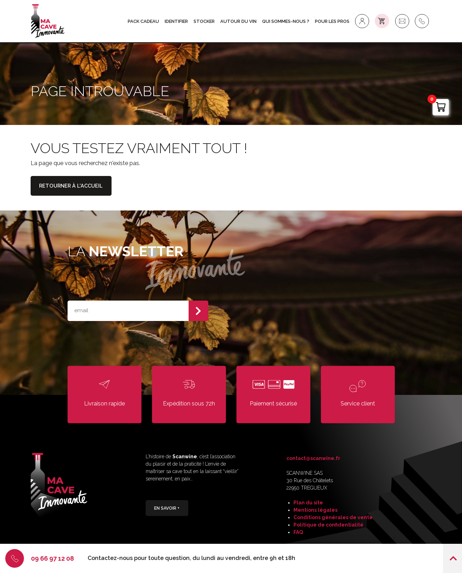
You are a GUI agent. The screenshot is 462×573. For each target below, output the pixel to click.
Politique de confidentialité (328, 525)
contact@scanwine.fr (313, 458)
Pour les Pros (333, 21)
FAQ (298, 532)
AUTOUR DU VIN (239, 21)
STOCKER (204, 21)
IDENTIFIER (177, 21)
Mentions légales (315, 510)
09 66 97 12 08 (53, 558)
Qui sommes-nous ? (286, 21)
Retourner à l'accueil (72, 186)
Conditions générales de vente (333, 517)
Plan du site (308, 502)
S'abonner (198, 311)
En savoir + (167, 508)
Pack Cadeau (144, 21)
